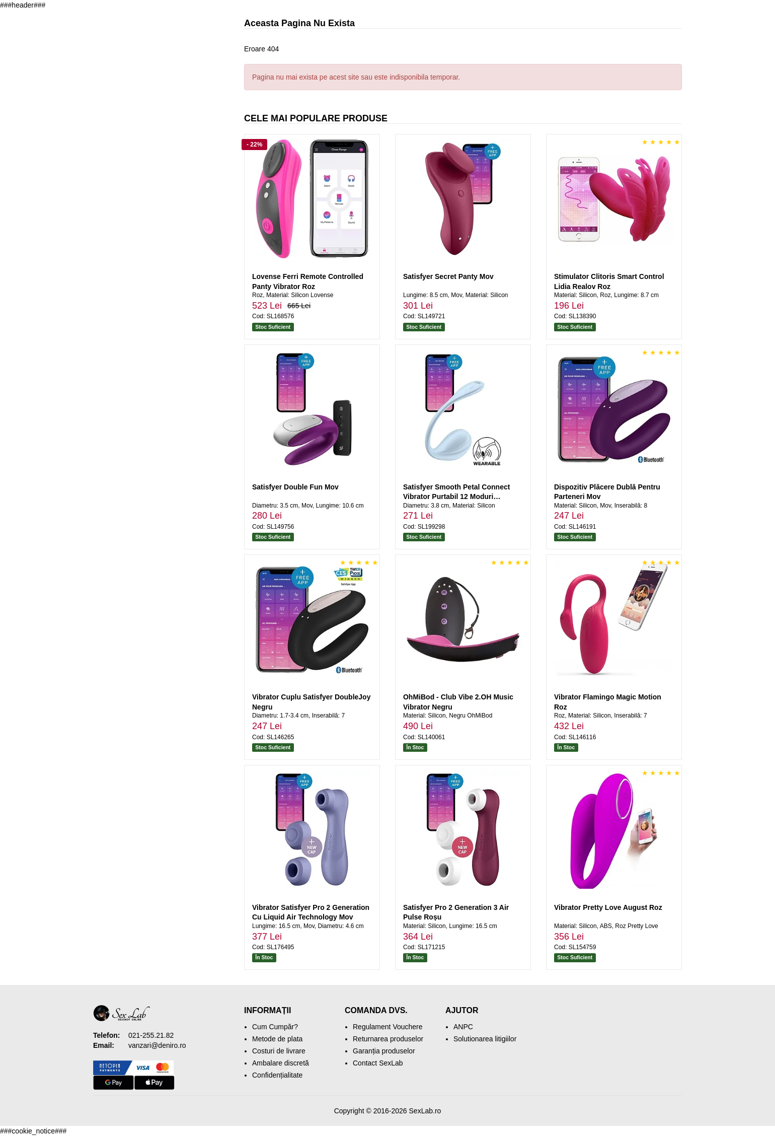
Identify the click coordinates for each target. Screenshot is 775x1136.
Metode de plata (277, 1039)
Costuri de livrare (278, 1051)
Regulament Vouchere (388, 1027)
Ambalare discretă (280, 1063)
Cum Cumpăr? (275, 1027)
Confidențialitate (277, 1075)
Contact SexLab (378, 1063)
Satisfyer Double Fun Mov (295, 487)
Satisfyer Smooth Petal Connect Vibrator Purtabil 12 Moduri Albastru (456, 497)
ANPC (463, 1027)
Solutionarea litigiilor (484, 1039)
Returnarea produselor (388, 1039)
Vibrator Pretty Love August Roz (608, 907)
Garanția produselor (384, 1051)
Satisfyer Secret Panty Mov (448, 276)
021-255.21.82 (151, 1035)
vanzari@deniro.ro (157, 1045)
